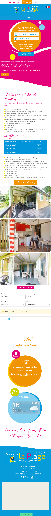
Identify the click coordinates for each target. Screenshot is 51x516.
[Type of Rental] (26, 38)
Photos (14, 2)
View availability (25, 182)
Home (2, 61)
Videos (10, 2)
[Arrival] (20, 34)
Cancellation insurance (24, 371)
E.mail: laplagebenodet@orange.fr (27, 474)
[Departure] (33, 34)
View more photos (25, 287)
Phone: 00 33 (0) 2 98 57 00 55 (27, 471)
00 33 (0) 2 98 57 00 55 (36, 2)
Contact (19, 2)
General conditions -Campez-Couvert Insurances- (24, 375)
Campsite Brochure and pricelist (25, 367)
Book (5, 74)
